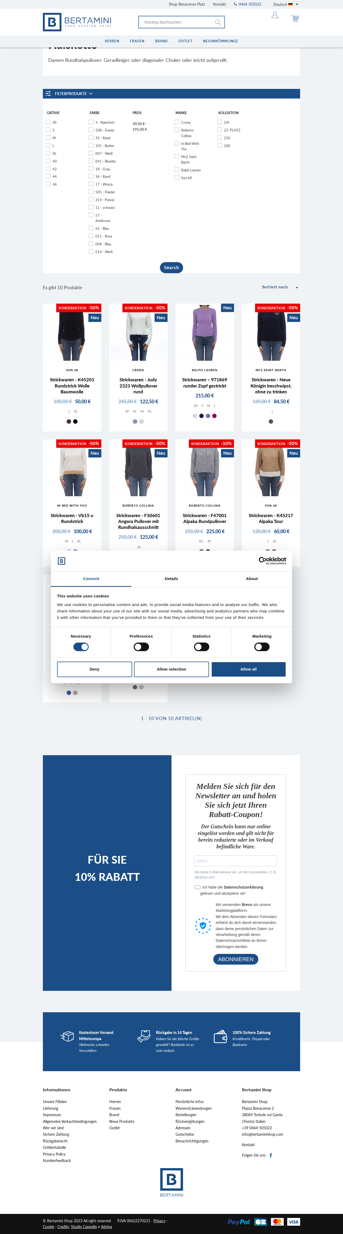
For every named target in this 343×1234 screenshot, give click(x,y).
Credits (63, 1226)
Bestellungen (186, 1115)
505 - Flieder (105, 192)
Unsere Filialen (55, 1102)
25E (227, 138)
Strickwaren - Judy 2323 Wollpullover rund (138, 385)
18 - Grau (102, 169)
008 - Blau (103, 244)
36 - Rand (102, 176)
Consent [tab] (91, 578)
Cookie (48, 1226)
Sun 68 (186, 178)
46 (55, 184)
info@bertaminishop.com (262, 1134)
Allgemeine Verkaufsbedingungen (70, 1121)
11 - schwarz (105, 207)
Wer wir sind (53, 1128)
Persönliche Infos (190, 1102)
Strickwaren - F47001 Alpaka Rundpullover (205, 518)
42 (55, 169)
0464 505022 (247, 4)
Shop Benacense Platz (187, 4)
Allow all (248, 669)
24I (226, 122)
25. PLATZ (232, 130)
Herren (115, 1102)
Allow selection (171, 669)
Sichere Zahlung (56, 1134)
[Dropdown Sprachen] (286, 4)
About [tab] (252, 578)
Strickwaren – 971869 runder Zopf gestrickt (204, 382)
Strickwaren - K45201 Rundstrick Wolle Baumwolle (72, 385)
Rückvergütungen (190, 1121)
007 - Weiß (104, 153)
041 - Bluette (105, 161)
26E (227, 146)
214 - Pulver (105, 200)
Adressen (183, 1128)
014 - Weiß (104, 252)
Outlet (114, 1128)
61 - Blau (102, 228)
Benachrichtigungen (192, 1141)
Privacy (159, 1220)
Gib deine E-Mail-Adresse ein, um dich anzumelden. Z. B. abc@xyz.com (235, 874)
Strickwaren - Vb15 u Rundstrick (72, 518)
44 (55, 176)
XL (55, 153)
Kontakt (219, 4)
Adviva (106, 1226)
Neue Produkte (121, 1121)
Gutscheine (185, 1134)
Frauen (115, 1108)
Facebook (271, 1155)
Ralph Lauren (191, 170)
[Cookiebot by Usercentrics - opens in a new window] (262, 561)
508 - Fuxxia (104, 130)
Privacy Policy (54, 1154)
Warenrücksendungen (194, 1108)
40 (55, 161)
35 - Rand (102, 138)
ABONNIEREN (235, 959)
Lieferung (50, 1108)
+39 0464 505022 (257, 1128)
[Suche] (181, 22)
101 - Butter (104, 146)
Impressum (52, 1115)
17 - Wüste (104, 184)
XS (55, 122)
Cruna (185, 122)
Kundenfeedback (57, 1160)
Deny (94, 669)
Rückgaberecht (55, 1141)
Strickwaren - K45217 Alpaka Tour (271, 518)
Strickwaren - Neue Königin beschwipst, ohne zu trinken (271, 385)
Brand (114, 1115)
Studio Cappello (84, 1226)
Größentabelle (54, 1147)
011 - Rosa (103, 236)
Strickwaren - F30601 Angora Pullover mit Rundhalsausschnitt (138, 521)
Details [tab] (171, 578)
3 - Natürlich (104, 122)
